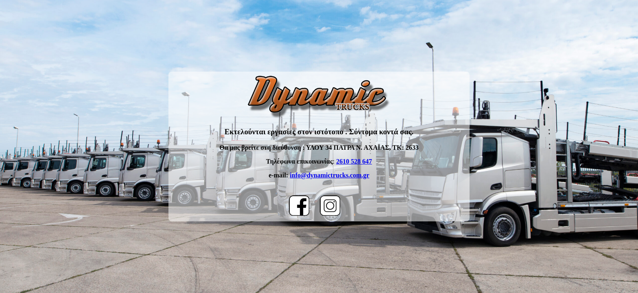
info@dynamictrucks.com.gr (329, 175)
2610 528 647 (354, 161)
